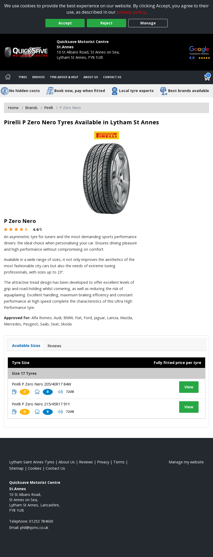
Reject (106, 22)
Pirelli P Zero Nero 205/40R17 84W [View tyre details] (41, 384)
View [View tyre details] (188, 386)
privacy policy (131, 12)
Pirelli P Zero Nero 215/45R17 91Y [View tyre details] (41, 403)
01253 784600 (69, 62)
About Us (90, 77)
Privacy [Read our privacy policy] (103, 461)
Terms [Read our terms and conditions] (119, 461)
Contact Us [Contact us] (112, 77)
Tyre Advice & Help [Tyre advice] (64, 77)
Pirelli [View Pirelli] (48, 107)
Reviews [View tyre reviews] (54, 345)
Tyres (22, 77)
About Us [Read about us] (66, 461)
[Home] (8, 77)
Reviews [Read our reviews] (86, 461)
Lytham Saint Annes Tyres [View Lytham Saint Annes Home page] (31, 461)
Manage (148, 22)
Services (38, 77)
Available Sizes (26, 345)
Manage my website (186, 461)
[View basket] (207, 77)
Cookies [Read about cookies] (34, 468)
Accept (65, 22)
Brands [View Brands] (31, 107)
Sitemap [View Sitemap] (16, 468)
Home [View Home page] (13, 107)
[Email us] (34, 527)
